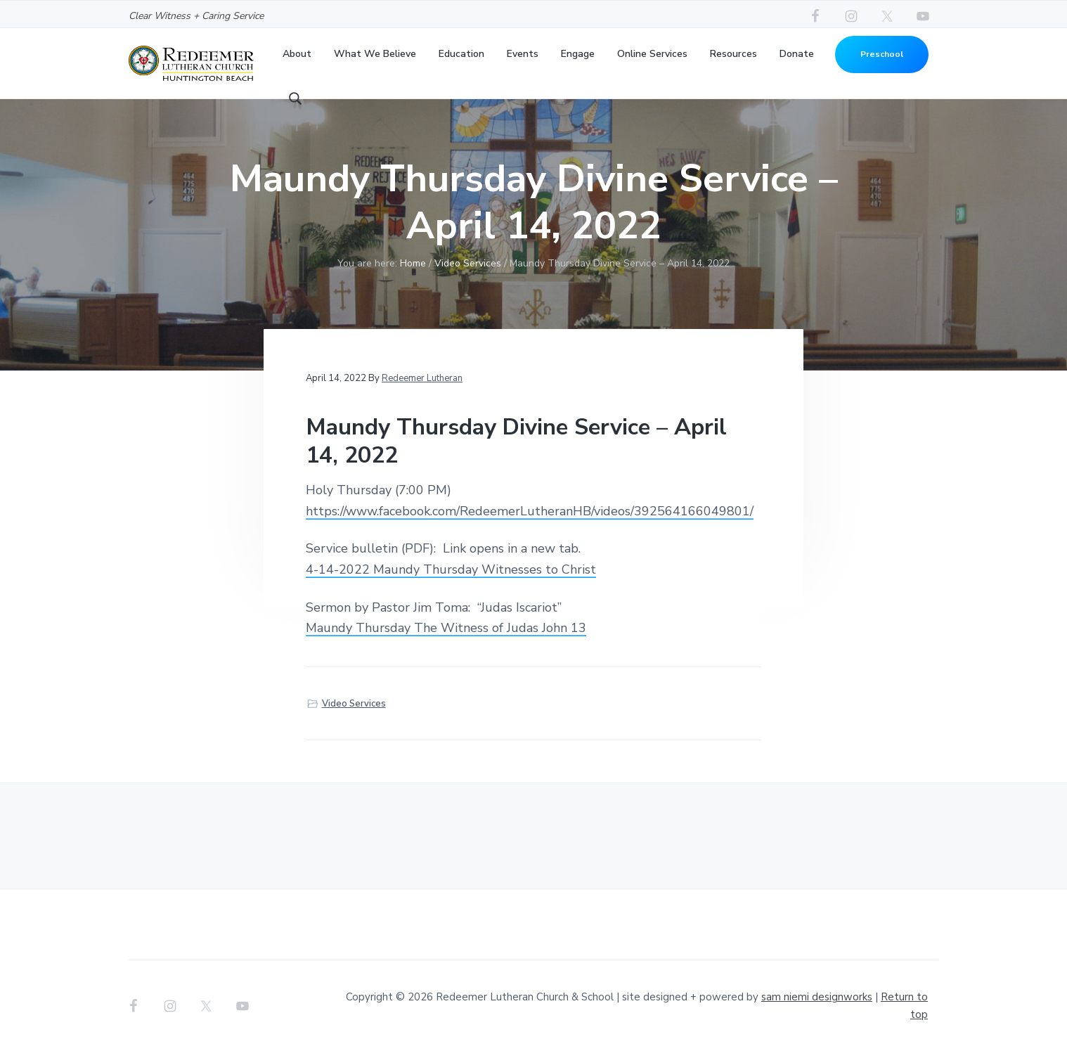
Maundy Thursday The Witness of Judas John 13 (446, 627)
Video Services (354, 703)
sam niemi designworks (816, 997)
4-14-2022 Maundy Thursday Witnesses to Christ (451, 569)
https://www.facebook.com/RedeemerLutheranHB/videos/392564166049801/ (530, 511)
